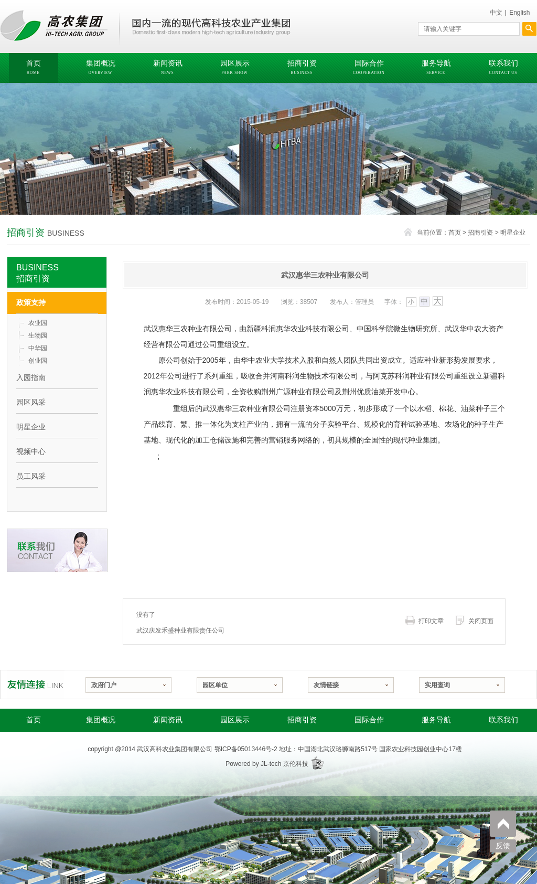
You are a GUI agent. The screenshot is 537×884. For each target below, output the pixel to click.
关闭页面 (480, 621)
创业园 (37, 360)
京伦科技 (295, 763)
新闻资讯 (167, 720)
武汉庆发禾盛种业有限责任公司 (180, 630)
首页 (454, 232)
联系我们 (503, 720)
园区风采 (31, 402)
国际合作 (369, 720)
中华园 (37, 348)
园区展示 (235, 720)
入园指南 (31, 377)
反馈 (503, 846)
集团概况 (100, 720)
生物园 (37, 335)
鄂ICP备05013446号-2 (245, 749)
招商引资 (480, 232)
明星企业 (512, 232)
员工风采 (31, 476)
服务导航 (436, 720)
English (519, 12)
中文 (496, 12)
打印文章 (431, 621)
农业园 (37, 323)
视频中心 (31, 451)
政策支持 (31, 302)
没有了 (145, 614)
